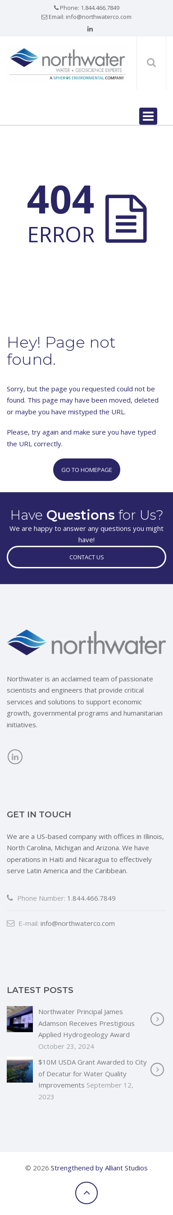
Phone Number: (36, 897)
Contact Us (86, 557)
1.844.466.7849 (100, 8)
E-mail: (23, 923)
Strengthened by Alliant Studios (99, 1167)
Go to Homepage (86, 470)
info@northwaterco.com (99, 17)
